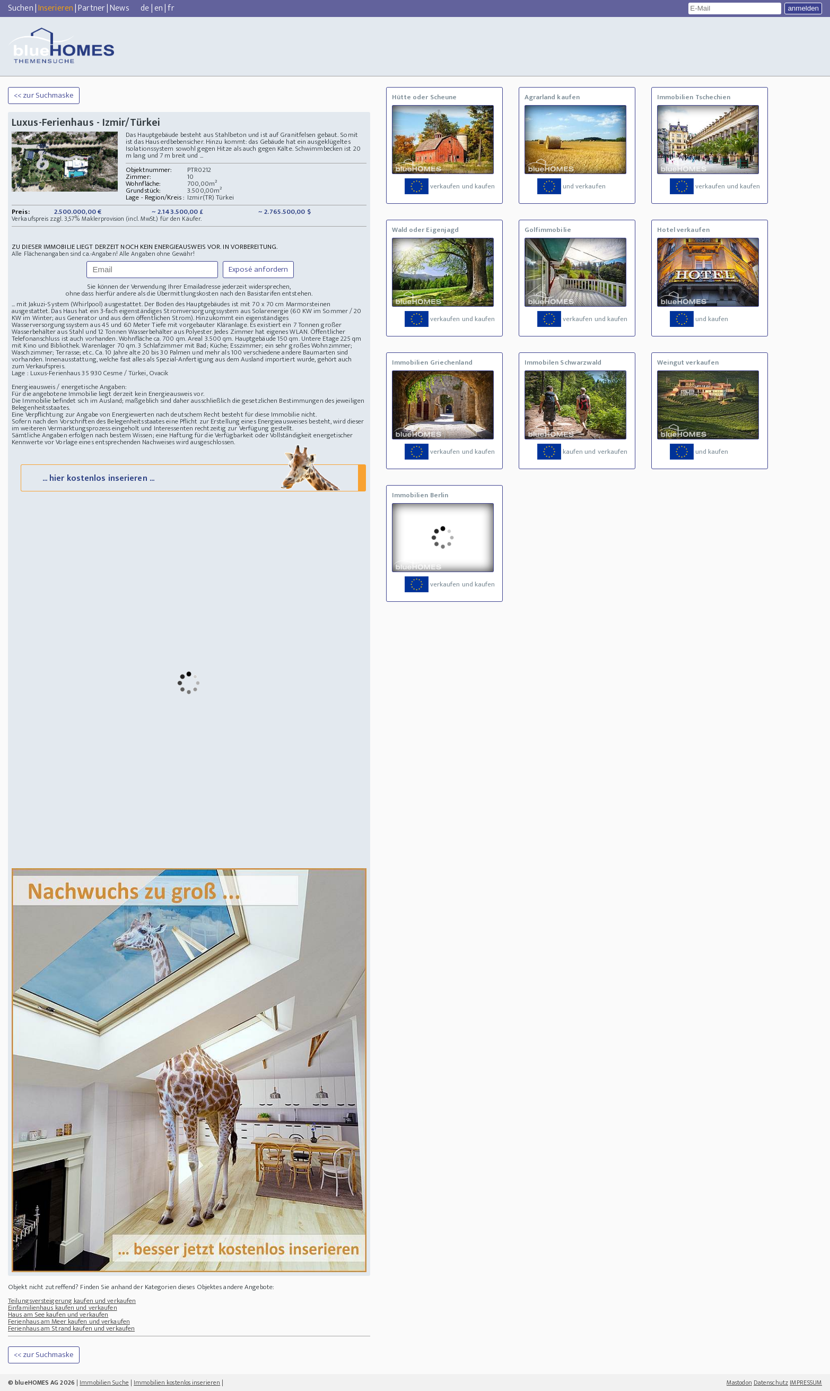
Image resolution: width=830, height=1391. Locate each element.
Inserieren (55, 8)
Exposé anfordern (259, 269)
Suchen (20, 8)
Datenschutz (771, 1382)
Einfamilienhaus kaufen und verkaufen (62, 1308)
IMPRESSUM (806, 1382)
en (158, 8)
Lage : (21, 373)
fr (171, 8)
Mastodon (739, 1382)
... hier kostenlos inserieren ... (192, 477)
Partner (91, 8)
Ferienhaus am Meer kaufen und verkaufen (69, 1321)
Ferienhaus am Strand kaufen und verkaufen (71, 1328)
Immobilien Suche (104, 1382)
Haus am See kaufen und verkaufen (58, 1314)
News (119, 8)
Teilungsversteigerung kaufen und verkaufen (72, 1301)
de (145, 8)
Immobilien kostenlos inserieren (177, 1382)
